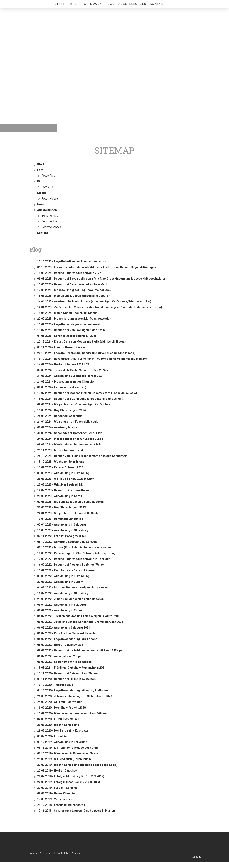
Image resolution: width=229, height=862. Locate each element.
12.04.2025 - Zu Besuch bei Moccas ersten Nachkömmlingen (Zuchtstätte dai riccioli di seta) (99, 307)
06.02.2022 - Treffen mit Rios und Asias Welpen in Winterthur (78, 616)
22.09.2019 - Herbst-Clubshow (57, 770)
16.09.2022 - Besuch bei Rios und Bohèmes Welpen (71, 564)
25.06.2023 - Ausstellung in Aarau (59, 496)
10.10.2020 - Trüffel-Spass (55, 684)
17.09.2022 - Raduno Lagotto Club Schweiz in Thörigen (73, 559)
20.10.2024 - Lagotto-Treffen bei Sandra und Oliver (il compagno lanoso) (86, 353)
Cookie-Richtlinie (62, 853)
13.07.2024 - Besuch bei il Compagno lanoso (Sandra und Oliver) (80, 398)
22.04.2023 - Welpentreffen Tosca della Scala (67, 513)
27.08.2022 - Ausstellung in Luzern (60, 581)
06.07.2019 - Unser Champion (56, 793)
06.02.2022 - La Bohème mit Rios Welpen (64, 662)
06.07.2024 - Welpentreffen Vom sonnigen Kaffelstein (73, 404)
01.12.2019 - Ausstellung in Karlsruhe (62, 742)
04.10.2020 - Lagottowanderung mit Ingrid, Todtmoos (73, 690)
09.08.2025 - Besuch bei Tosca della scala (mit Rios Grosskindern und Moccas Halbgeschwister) (102, 278)
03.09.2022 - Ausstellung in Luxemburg (63, 576)
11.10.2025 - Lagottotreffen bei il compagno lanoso (72, 261)
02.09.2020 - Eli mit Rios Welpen (58, 719)
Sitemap (76, 853)
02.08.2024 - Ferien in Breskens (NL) (61, 387)
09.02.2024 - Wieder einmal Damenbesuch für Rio (70, 444)
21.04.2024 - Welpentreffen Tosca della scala (67, 421)
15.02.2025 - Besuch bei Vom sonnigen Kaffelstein (71, 330)
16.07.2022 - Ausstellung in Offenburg (62, 593)
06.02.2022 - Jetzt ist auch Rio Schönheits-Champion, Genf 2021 (80, 622)
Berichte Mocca (51, 227)
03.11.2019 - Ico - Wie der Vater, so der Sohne (68, 747)
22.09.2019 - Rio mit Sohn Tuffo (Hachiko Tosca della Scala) (77, 765)
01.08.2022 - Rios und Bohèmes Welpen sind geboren (72, 587)
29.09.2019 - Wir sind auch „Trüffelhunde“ (65, 759)
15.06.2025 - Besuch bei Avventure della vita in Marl (72, 284)
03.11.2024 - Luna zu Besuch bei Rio (61, 347)
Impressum (32, 853)
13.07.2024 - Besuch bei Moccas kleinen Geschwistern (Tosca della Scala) (87, 393)
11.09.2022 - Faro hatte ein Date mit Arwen (66, 570)
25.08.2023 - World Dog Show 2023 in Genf (65, 479)
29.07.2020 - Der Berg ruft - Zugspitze (63, 730)
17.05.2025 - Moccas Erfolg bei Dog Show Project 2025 (74, 290)
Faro (72, 4)
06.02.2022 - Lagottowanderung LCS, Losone (67, 639)
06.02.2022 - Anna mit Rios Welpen (60, 656)
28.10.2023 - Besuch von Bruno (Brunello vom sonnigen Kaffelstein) (82, 456)
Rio (83, 4)
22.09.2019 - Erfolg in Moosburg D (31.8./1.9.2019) (70, 776)
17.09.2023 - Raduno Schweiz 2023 (60, 467)
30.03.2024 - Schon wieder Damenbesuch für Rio (69, 433)
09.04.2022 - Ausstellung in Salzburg (61, 604)
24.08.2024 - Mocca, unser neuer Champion (66, 381)
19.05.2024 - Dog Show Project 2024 (61, 410)
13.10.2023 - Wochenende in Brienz (60, 461)
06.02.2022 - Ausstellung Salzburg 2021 (63, 627)
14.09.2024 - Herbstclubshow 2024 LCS (63, 364)
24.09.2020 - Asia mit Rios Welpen (59, 702)
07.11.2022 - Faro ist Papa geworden (61, 536)
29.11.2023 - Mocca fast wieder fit (60, 450)
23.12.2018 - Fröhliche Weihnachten (61, 805)
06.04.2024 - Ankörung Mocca (57, 427)
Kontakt (157, 4)
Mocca (96, 4)
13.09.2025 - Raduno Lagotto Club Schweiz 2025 (69, 273)
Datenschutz (46, 853)
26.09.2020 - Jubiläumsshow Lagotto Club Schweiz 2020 (74, 696)
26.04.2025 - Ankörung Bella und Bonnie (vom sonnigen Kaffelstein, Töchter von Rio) (94, 301)
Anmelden (197, 856)
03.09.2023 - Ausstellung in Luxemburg (63, 473)
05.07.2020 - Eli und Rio (52, 736)
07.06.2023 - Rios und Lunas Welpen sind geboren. (70, 501)
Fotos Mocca (50, 198)
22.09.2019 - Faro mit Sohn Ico (57, 787)
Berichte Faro (50, 215)
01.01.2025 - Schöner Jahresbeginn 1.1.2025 (67, 336)
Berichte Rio (49, 221)
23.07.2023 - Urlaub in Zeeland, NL (60, 484)
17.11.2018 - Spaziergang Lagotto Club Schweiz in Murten (76, 810)
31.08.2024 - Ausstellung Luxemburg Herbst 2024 (70, 376)
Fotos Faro (48, 175)
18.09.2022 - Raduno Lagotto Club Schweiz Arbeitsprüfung (76, 553)
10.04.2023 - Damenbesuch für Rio (60, 519)
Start (60, 4)
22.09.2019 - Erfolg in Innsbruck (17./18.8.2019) (68, 782)
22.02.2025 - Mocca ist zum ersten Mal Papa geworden (74, 318)
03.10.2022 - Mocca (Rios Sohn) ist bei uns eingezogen (74, 547)
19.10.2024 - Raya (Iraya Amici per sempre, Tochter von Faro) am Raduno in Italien (92, 358)
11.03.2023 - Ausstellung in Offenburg (62, 530)
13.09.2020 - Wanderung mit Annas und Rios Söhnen (72, 713)
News (110, 4)
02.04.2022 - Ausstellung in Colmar (60, 610)
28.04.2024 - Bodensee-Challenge (59, 416)
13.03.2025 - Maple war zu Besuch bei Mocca (67, 313)
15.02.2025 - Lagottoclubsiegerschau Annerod (68, 324)
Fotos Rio (48, 187)
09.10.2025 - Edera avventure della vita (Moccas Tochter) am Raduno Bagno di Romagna (96, 267)
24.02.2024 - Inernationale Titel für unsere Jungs (70, 438)
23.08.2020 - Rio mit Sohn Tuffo (58, 724)
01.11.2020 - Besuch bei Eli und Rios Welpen (66, 679)
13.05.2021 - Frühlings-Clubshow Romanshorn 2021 (71, 667)
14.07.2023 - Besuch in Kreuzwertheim (63, 490)
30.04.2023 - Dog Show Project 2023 (61, 507)
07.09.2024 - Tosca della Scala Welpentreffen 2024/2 (72, 370)
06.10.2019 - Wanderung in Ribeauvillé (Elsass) (68, 753)
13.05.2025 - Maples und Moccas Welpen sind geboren (73, 295)
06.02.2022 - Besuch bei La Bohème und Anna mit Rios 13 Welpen (80, 650)
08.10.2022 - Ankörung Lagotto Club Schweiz (67, 541)
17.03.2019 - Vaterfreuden (54, 799)
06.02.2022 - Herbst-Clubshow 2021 (61, 644)
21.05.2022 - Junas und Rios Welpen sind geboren (70, 599)
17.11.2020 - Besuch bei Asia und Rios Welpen (67, 673)
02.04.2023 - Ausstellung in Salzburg (61, 524)
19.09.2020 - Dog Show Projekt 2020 (61, 707)
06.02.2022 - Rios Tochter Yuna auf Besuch (66, 633)
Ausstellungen (132, 4)
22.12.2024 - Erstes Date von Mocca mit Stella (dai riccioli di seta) (81, 341)
